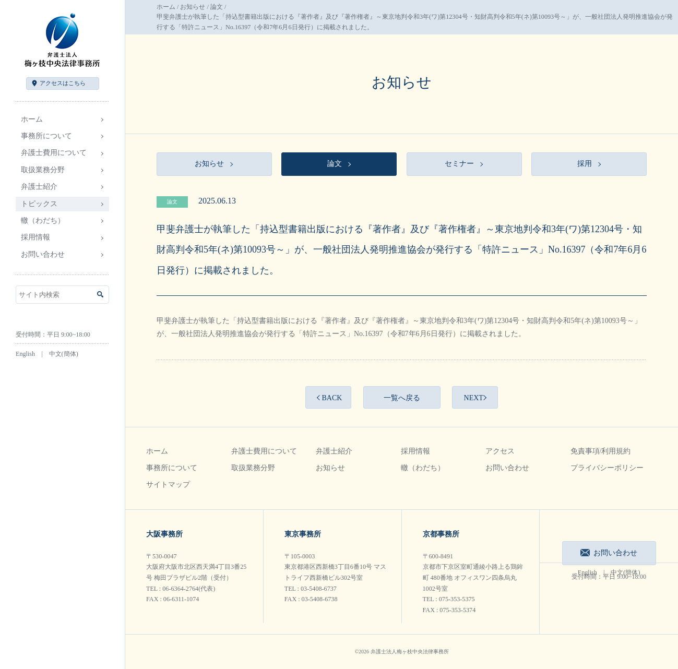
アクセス (63, 83)
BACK (332, 398)
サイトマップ (168, 484)
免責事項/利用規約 (600, 451)
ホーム (32, 119)
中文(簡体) (63, 353)
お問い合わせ (43, 254)
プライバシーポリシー (607, 468)
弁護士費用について (264, 451)
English (25, 353)
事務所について (171, 468)
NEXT (473, 398)
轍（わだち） (43, 220)
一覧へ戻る (402, 398)
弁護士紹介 (334, 451)
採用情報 (415, 451)
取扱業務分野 (253, 468)
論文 (216, 6)
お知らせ (192, 6)
